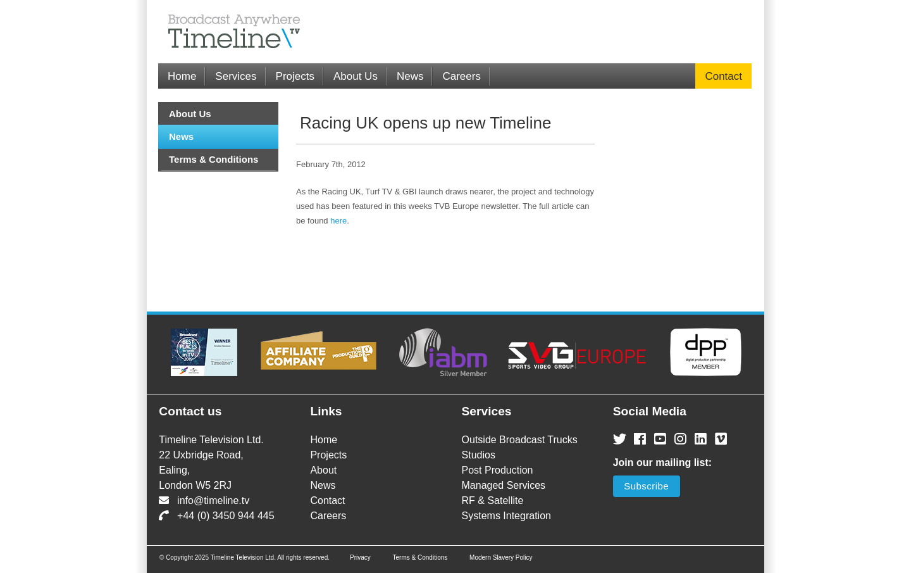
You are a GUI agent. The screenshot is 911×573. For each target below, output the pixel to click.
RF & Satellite (493, 500)
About (323, 470)
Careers (461, 76)
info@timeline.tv (204, 500)
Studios (478, 455)
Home (182, 76)
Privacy (360, 557)
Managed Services (504, 485)
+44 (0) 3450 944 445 (216, 515)
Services (235, 76)
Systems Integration (506, 515)
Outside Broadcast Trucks (520, 439)
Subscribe (646, 486)
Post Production (497, 470)
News (410, 76)
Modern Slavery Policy (500, 557)
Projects (295, 76)
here (338, 220)
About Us (355, 76)
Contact (723, 76)
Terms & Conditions (213, 159)
